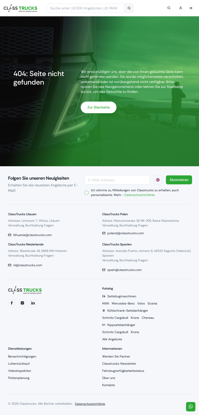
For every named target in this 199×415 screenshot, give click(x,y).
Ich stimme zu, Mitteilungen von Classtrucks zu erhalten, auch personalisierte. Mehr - (135, 192)
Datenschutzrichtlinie (140, 195)
